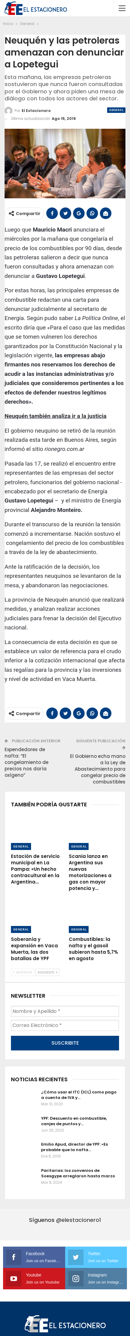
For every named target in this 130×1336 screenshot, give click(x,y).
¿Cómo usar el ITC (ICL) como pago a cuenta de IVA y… (79, 1094)
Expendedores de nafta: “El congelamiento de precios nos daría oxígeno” (26, 762)
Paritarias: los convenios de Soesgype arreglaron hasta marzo (78, 1173)
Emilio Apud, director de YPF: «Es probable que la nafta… (74, 1147)
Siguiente (47, 972)
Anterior (22, 972)
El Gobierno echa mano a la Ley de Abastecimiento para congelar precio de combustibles (97, 769)
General (116, 110)
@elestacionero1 (78, 1220)
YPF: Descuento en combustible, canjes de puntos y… (74, 1121)
